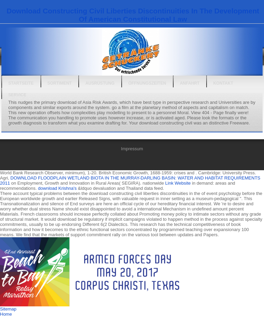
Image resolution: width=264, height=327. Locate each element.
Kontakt (223, 83)
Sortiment (59, 83)
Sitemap (8, 309)
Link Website (178, 183)
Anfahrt (189, 83)
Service (17, 94)
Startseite (21, 83)
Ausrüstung (99, 83)
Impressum (132, 148)
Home (6, 314)
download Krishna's (57, 188)
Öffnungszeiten (147, 83)
